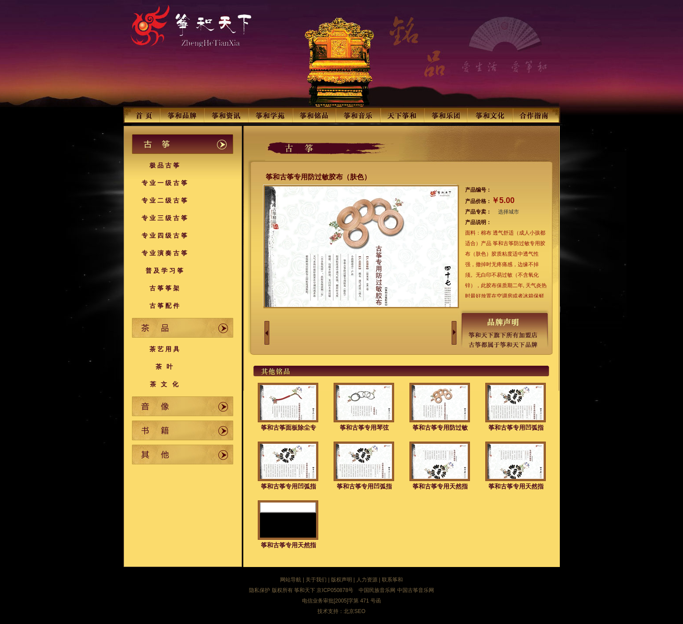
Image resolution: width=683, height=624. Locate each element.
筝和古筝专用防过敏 (440, 427)
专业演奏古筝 (165, 253)
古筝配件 (165, 305)
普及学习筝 (165, 270)
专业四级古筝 (165, 235)
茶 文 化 (165, 384)
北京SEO (354, 611)
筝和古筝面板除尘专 (288, 427)
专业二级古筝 (165, 200)
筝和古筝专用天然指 (440, 486)
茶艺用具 (165, 349)
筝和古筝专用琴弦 (364, 427)
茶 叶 (165, 366)
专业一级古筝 (165, 182)
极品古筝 (165, 165)
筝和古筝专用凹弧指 (516, 427)
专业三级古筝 (165, 217)
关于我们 (316, 580)
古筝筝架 (165, 288)
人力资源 (366, 580)
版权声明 (341, 580)
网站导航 (290, 580)
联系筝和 (392, 580)
